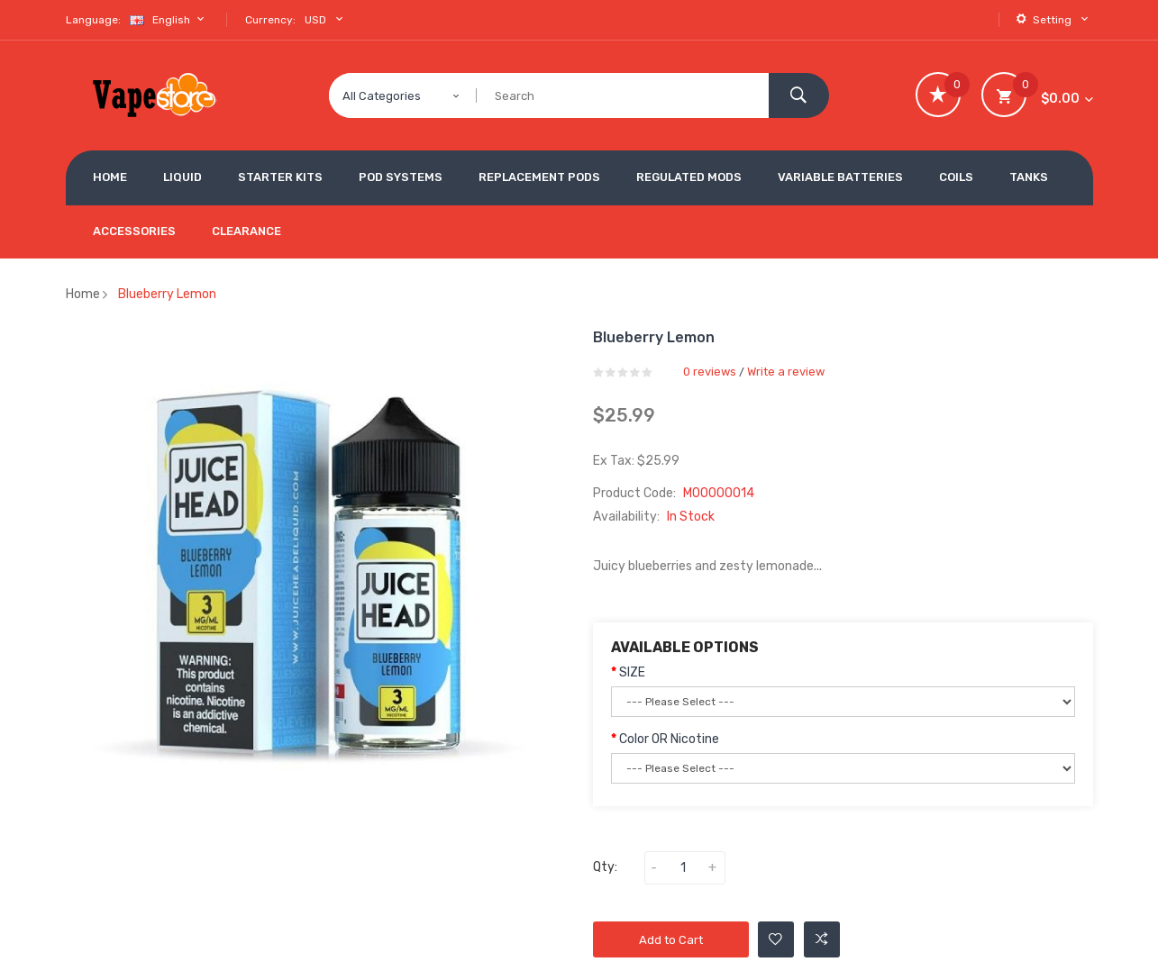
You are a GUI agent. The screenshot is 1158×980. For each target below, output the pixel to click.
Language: (93, 20)
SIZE (632, 672)
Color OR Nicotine (669, 739)
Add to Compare (822, 939)
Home (83, 294)
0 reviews (709, 371)
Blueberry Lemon (167, 294)
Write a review (786, 371)
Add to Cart (671, 940)
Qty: (605, 867)
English (169, 19)
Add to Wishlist (775, 939)
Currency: (270, 20)
